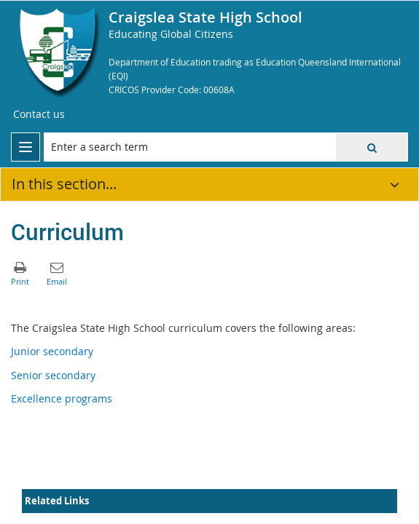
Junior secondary (52, 351)
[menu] (25, 147)
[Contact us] (39, 114)
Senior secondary (53, 375)
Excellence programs (61, 398)
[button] (371, 147)
